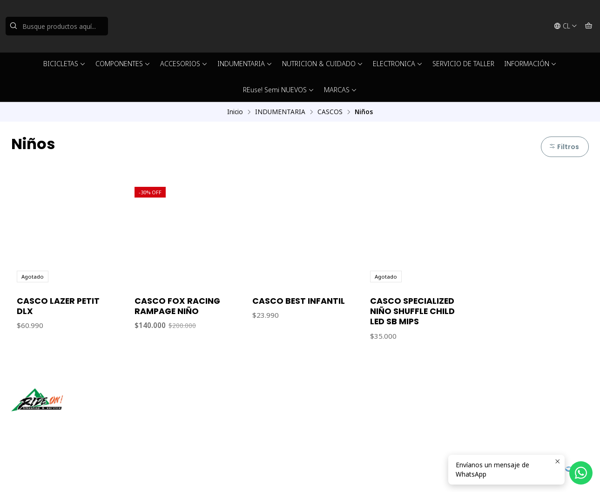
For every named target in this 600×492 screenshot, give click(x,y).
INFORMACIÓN (530, 63)
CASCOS (330, 112)
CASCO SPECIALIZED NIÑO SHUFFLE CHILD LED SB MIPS (412, 311)
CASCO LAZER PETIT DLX (58, 306)
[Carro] (588, 26)
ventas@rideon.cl (337, 409)
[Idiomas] (566, 26)
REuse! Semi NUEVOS (278, 89)
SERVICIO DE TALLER (463, 63)
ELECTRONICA (398, 63)
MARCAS (340, 89)
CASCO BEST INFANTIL (298, 301)
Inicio (235, 112)
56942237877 (331, 421)
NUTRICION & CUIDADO (322, 63)
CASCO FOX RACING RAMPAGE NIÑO (177, 306)
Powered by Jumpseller (138, 473)
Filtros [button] (564, 146)
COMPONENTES (122, 63)
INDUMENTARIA (244, 63)
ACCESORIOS (184, 63)
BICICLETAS (64, 63)
